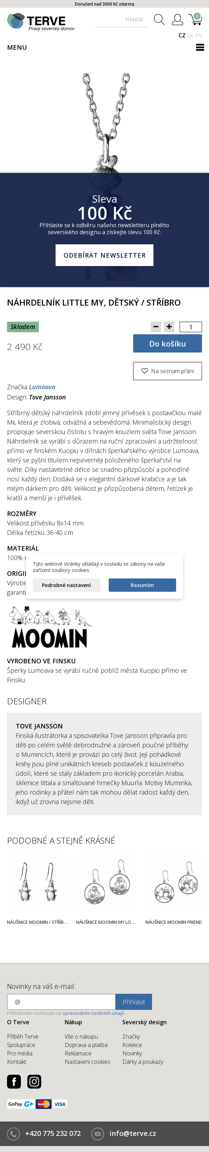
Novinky (132, 1053)
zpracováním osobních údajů (93, 1013)
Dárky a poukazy (142, 1062)
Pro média (20, 1053)
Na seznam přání (172, 371)
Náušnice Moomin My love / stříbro (117, 922)
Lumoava (42, 387)
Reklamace (78, 1053)
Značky (131, 1036)
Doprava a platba (86, 1045)
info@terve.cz (132, 1133)
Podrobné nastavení (66, 584)
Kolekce (132, 1045)
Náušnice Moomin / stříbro (38, 922)
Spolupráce (21, 1045)
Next (195, 884)
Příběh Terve (22, 1036)
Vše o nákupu (81, 1036)
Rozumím (142, 584)
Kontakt (16, 1062)
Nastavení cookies (87, 1062)
